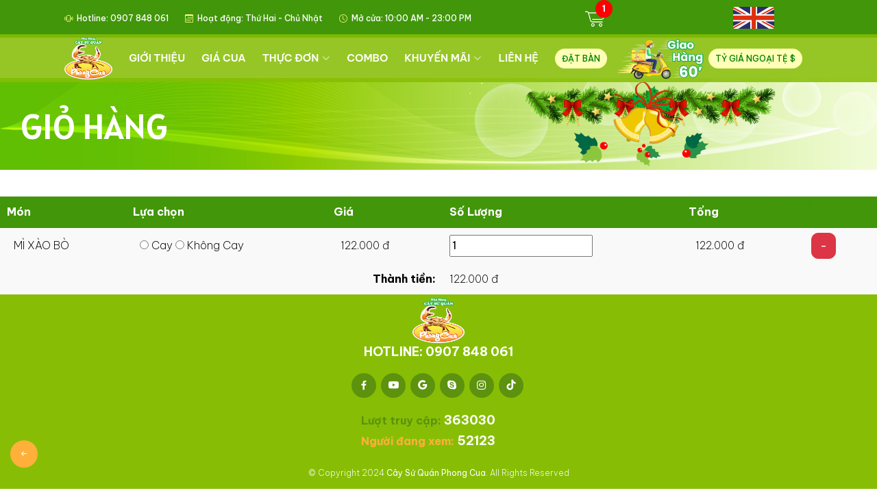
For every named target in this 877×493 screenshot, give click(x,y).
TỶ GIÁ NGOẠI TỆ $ (755, 58)
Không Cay (209, 245)
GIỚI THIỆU (158, 57)
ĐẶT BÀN (582, 58)
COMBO (368, 57)
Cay (156, 245)
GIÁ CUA (225, 57)
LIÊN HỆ (519, 57)
